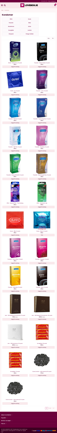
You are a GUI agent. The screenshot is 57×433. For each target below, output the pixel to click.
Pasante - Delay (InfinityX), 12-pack (15, 175)
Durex (29, 19)
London (30, 30)
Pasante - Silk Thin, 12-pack (15, 147)
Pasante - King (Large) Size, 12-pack (42, 175)
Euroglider (11, 30)
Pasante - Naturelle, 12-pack (15, 287)
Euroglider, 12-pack (15, 371)
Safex (29, 26)
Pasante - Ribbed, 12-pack (15, 119)
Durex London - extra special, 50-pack (42, 371)
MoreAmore (11, 26)
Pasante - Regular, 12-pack (42, 259)
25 (53, 38)
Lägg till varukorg (15, 66)
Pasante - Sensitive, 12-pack (42, 147)
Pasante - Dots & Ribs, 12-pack (15, 259)
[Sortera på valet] (49, 38)
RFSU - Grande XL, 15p (42, 203)
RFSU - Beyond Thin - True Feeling (15, 203)
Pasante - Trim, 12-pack (42, 90)
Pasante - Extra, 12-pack (42, 287)
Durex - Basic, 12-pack (41, 231)
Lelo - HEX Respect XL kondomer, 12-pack (15, 315)
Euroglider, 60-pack (42, 343)
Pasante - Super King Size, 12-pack (41, 119)
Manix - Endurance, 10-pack (15, 62)
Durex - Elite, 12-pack (15, 231)
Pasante (11, 23)
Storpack (11, 34)
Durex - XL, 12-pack (15, 90)
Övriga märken (29, 34)
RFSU (11, 19)
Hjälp (50, 1)
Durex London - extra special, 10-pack (15, 399)
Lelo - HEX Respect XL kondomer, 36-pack (42, 315)
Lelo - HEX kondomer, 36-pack (15, 343)
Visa (42, 235)
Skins (29, 23)
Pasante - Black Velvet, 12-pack (42, 62)
